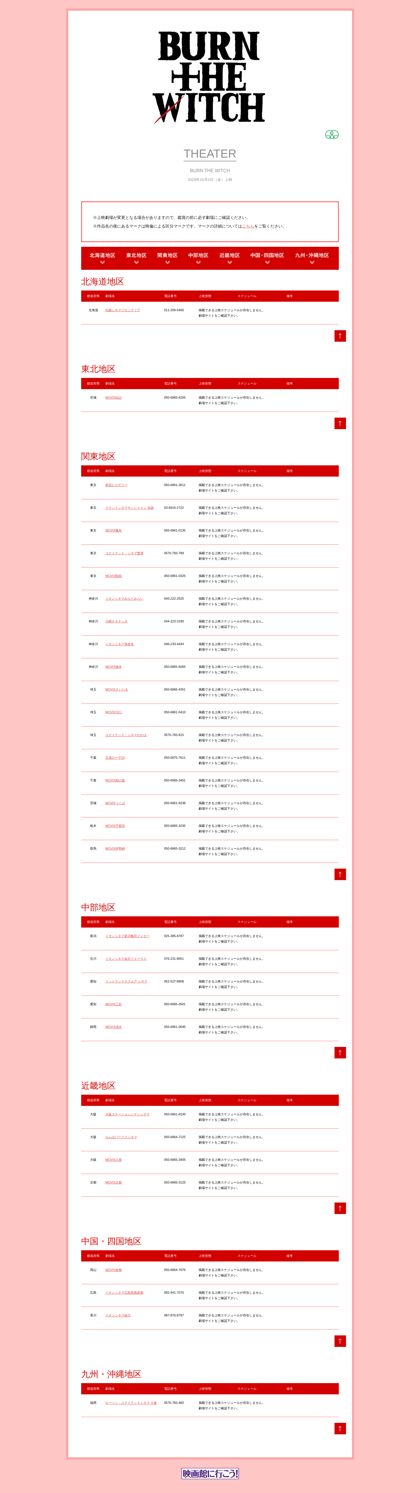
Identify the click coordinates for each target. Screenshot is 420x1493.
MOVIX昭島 (113, 576)
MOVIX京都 (113, 1182)
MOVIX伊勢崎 (115, 848)
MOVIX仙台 (113, 397)
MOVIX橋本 (113, 666)
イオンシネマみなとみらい (124, 598)
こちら (248, 226)
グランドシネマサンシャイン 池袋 (129, 507)
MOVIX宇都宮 (115, 825)
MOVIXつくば (115, 803)
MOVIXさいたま (116, 689)
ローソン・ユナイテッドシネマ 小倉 (131, 1402)
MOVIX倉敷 (113, 1270)
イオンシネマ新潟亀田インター (127, 936)
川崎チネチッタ (116, 621)
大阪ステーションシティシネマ (127, 1114)
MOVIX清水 (113, 1027)
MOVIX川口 (113, 712)
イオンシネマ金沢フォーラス (126, 958)
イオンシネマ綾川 (118, 1315)
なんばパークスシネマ (121, 1137)
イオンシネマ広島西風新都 (124, 1292)
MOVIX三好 (113, 1004)
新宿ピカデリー (116, 485)
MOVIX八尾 (113, 1159)
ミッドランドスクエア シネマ (126, 981)
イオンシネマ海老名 (119, 644)
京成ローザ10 (115, 757)
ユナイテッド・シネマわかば (126, 735)
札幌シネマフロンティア (122, 310)
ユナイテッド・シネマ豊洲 (124, 553)
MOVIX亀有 (113, 530)
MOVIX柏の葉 (115, 780)
